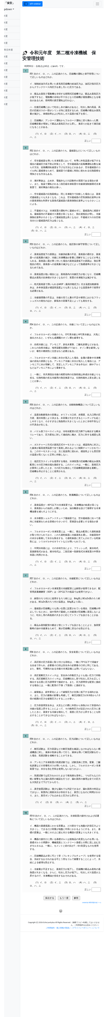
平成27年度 (12, 77)
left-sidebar (43, 4)
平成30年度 (12, 56)
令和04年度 (12, 29)
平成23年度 (12, 104)
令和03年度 (12, 36)
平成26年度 (12, 83)
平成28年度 (12, 70)
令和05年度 (12, 22)
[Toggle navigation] (97, 4)
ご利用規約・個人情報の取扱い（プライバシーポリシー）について (73, 1011)
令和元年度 (15, 49)
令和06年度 (12, 15)
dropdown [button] (14, 9)
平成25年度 (12, 90)
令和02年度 (12, 43)
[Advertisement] (67, 27)
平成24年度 (12, 97)
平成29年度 (12, 63)
